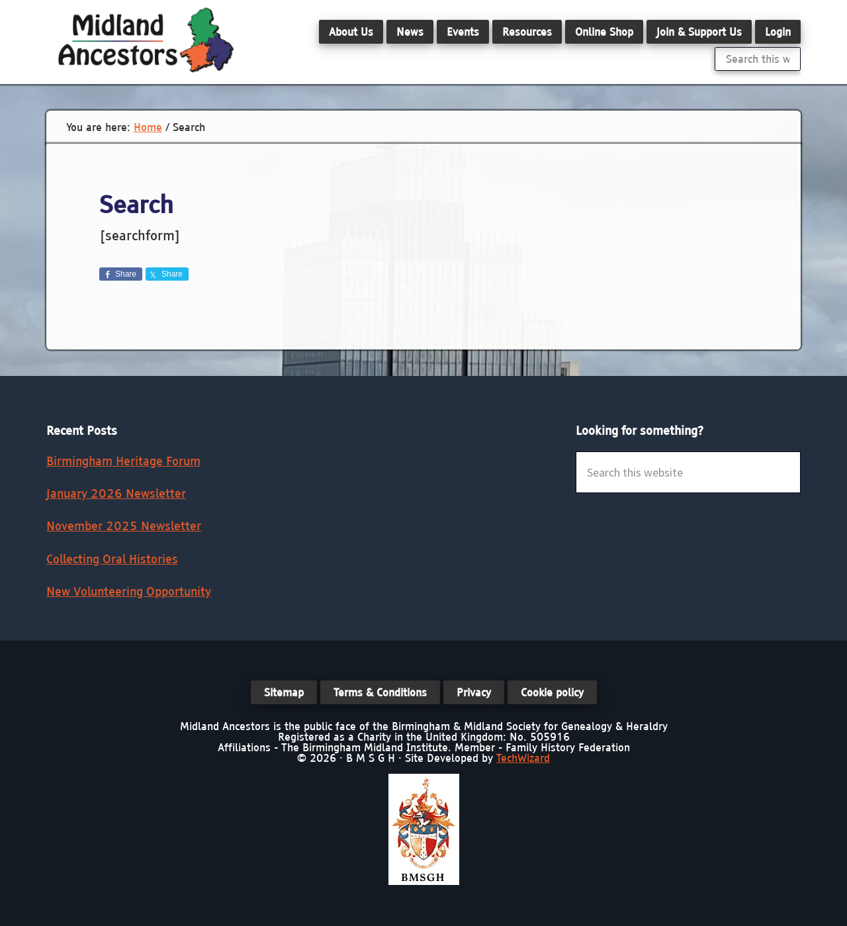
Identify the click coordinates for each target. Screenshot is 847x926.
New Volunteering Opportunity (128, 591)
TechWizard (523, 757)
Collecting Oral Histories (112, 559)
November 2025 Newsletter (123, 525)
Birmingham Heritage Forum (123, 461)
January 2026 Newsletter (116, 493)
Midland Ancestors (145, 40)
